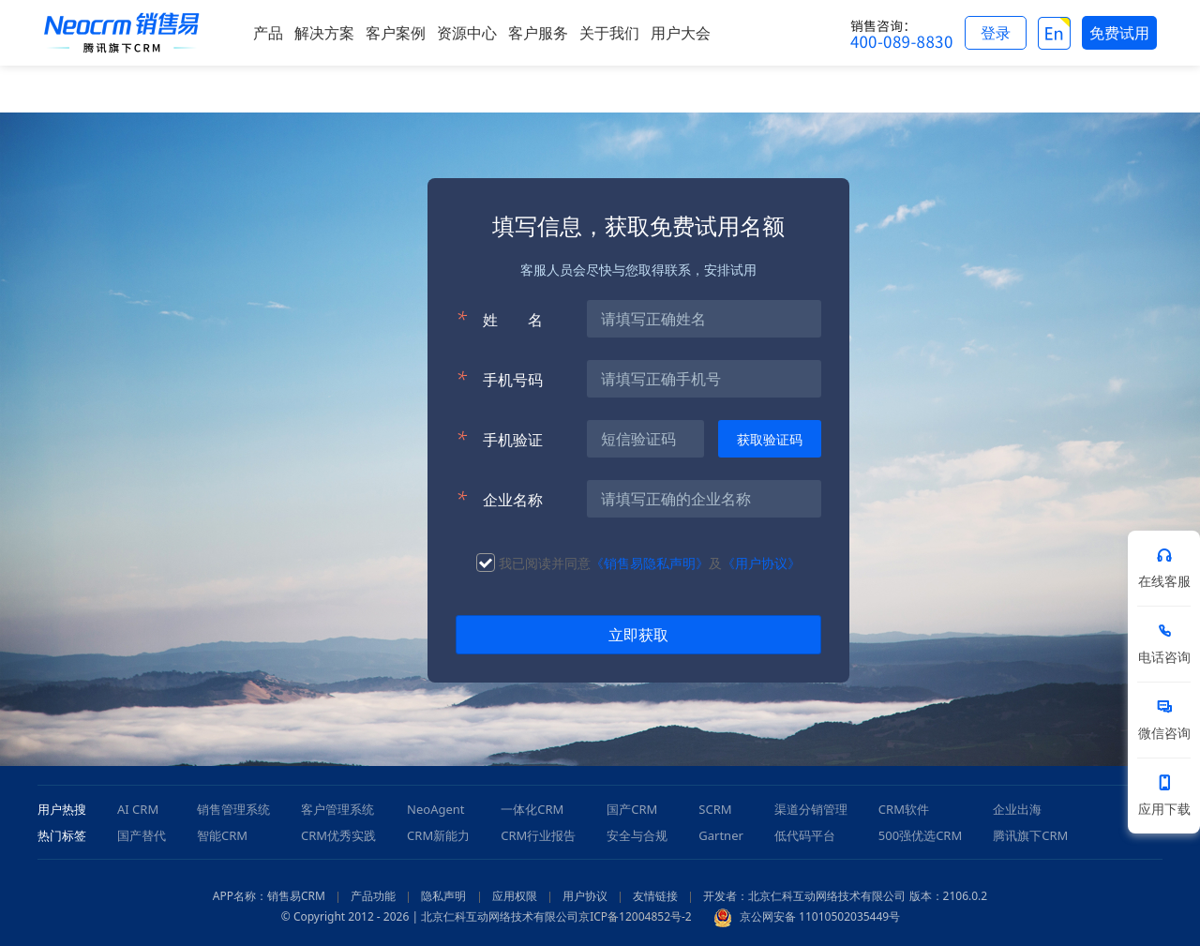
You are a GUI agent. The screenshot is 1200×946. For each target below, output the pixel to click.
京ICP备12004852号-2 (635, 916)
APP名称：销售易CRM (269, 896)
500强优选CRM (920, 835)
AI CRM (137, 809)
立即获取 (638, 634)
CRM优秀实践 (338, 835)
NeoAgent (435, 809)
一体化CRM (532, 809)
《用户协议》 (761, 563)
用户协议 (585, 896)
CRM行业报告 (538, 835)
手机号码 (499, 379)
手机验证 (499, 439)
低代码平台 (804, 835)
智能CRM (222, 835)
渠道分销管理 (811, 809)
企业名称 (499, 499)
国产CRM (632, 809)
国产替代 (141, 835)
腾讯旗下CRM (1030, 835)
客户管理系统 (337, 809)
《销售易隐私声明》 (650, 563)
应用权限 (514, 896)
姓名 (499, 319)
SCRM (714, 809)
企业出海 (1017, 809)
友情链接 (655, 896)
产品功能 (373, 896)
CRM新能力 (438, 835)
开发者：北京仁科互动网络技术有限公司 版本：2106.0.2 (845, 896)
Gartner (720, 835)
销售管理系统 (233, 809)
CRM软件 (903, 809)
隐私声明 (443, 896)
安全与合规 (637, 835)
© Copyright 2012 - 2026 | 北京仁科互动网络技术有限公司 (429, 916)
